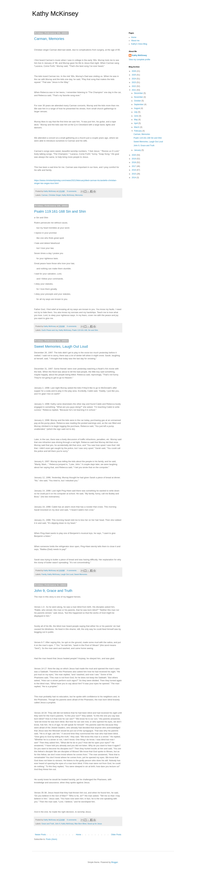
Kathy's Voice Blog (139, 44)
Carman (45, 195)
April (136, 123)
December (139, 93)
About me (135, 40)
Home (78, 834)
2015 (134, 174)
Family (44, 574)
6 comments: (72, 326)
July (136, 112)
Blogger (114, 862)
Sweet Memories (80, 574)
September (139, 104)
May (136, 119)
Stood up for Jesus (94, 824)
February (138, 131)
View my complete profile (139, 59)
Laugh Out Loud (67, 574)
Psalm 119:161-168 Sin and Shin (60, 211)
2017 (134, 166)
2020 (134, 155)
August (137, 108)
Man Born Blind (80, 824)
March (137, 127)
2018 (134, 162)
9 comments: (72, 191)
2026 (134, 71)
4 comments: (72, 570)
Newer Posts (40, 834)
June (136, 116)
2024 (134, 79)
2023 (134, 82)
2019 (134, 159)
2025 (134, 75)
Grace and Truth (48, 824)
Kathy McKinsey (55, 13)
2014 (134, 177)
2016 (134, 170)
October (137, 101)
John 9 (57, 824)
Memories (79, 195)
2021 (134, 90)
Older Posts (116, 834)
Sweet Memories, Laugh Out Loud (61, 346)
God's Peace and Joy (50, 330)
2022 (134, 86)
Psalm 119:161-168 (79, 330)
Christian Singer (55, 195)
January (137, 150)
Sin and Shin (93, 330)
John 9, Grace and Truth (53, 591)
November (139, 97)
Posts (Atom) (51, 839)
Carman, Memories (49, 39)
